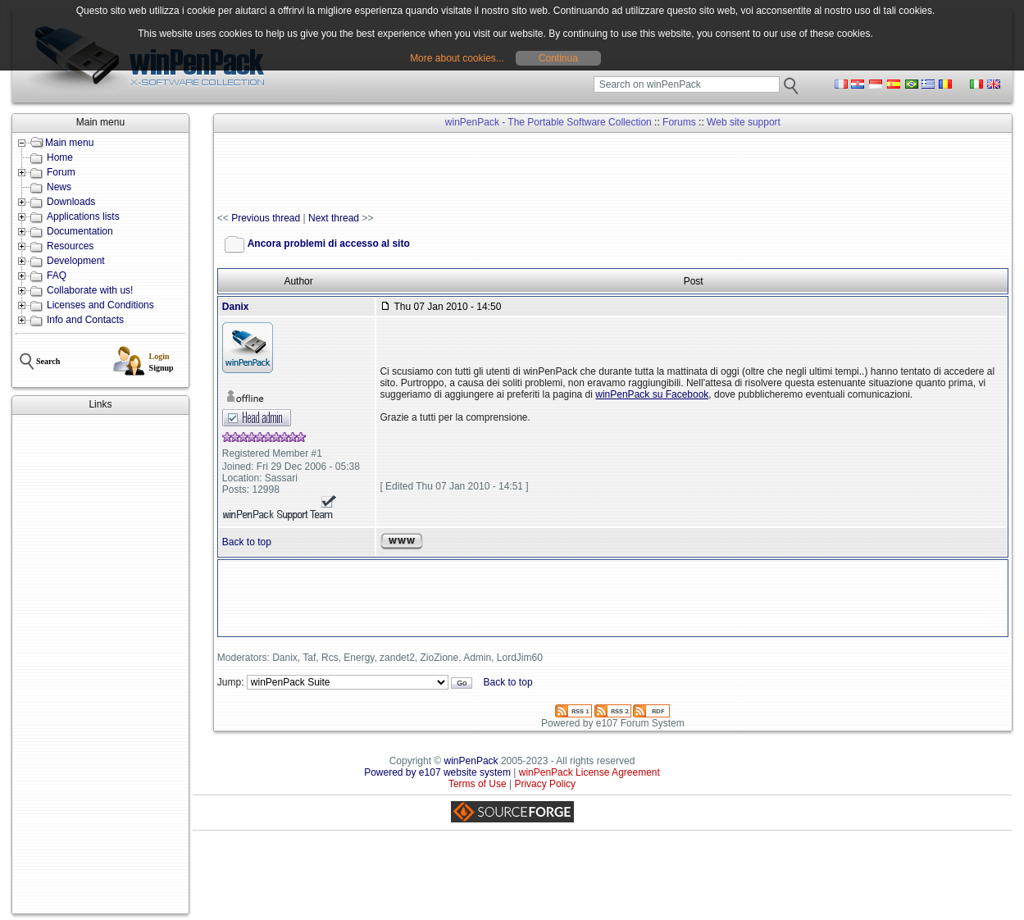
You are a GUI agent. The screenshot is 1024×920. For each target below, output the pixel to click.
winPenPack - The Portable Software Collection (548, 122)
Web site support (744, 122)
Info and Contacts (85, 320)
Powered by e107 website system (437, 772)
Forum (61, 172)
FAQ (56, 275)
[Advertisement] (100, 664)
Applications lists (83, 216)
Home (60, 157)
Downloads (71, 201)
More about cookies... (457, 58)
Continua (558, 58)
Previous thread (265, 218)
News (59, 187)
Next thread (333, 218)
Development (76, 260)
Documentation (80, 231)
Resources (70, 246)
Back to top (246, 542)
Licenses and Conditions (100, 305)
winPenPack (471, 761)
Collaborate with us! (90, 290)
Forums (679, 122)
